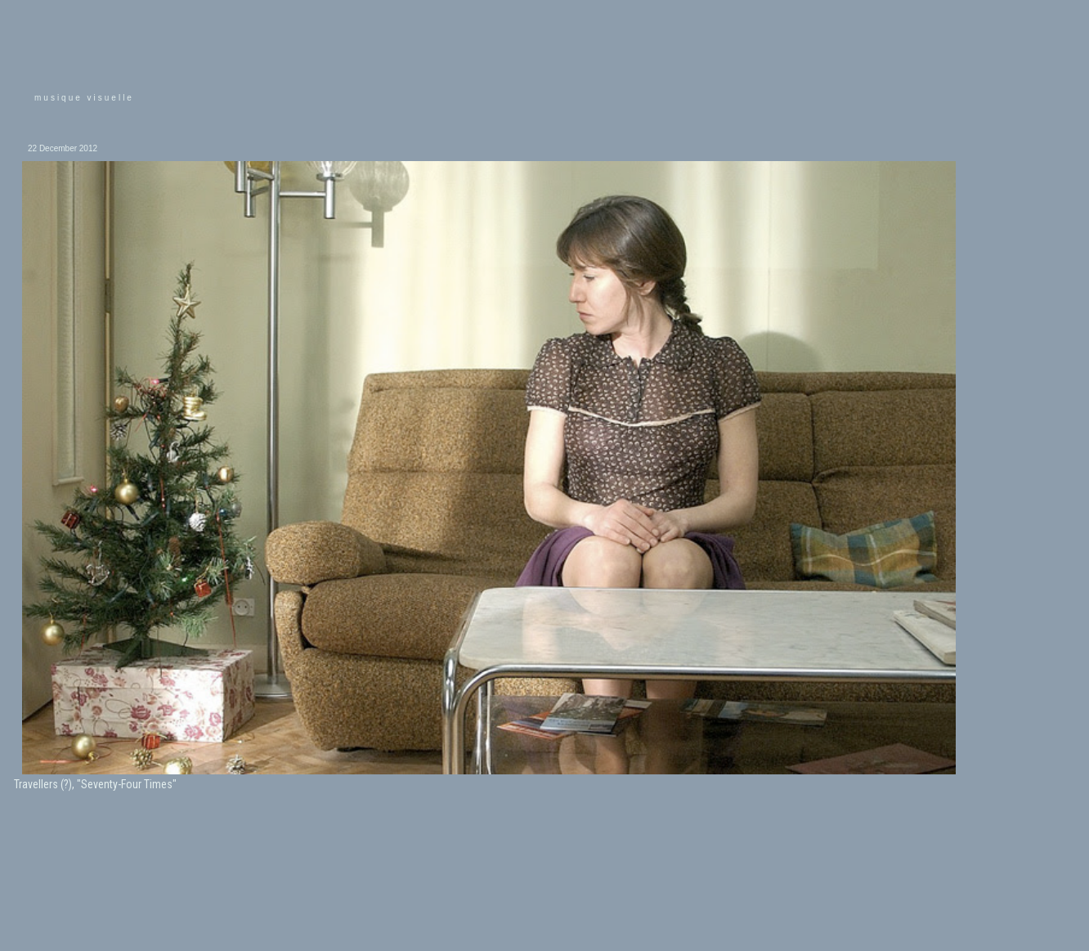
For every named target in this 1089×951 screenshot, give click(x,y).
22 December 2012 (62, 148)
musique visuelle (84, 97)
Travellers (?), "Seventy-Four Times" (95, 784)
